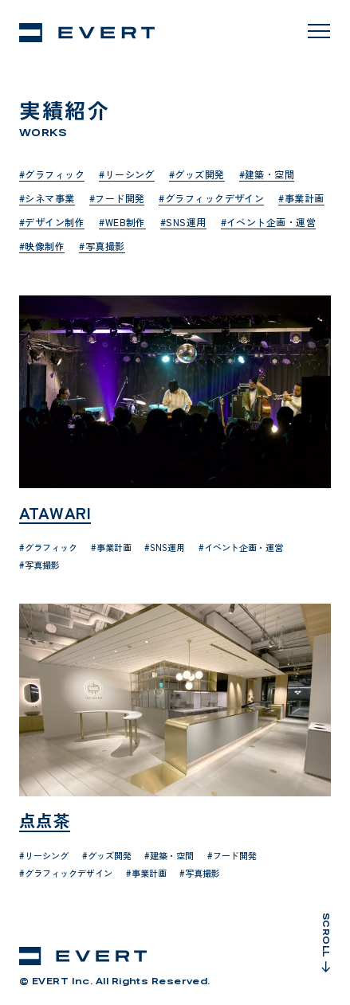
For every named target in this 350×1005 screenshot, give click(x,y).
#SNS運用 (183, 222)
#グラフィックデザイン (211, 198)
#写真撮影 (101, 245)
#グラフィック (52, 174)
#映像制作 (42, 245)
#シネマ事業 (47, 198)
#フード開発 (117, 198)
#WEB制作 (122, 222)
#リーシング (127, 174)
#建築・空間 (267, 174)
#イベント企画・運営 (269, 222)
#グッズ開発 (197, 174)
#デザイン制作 (52, 222)
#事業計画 (301, 198)
